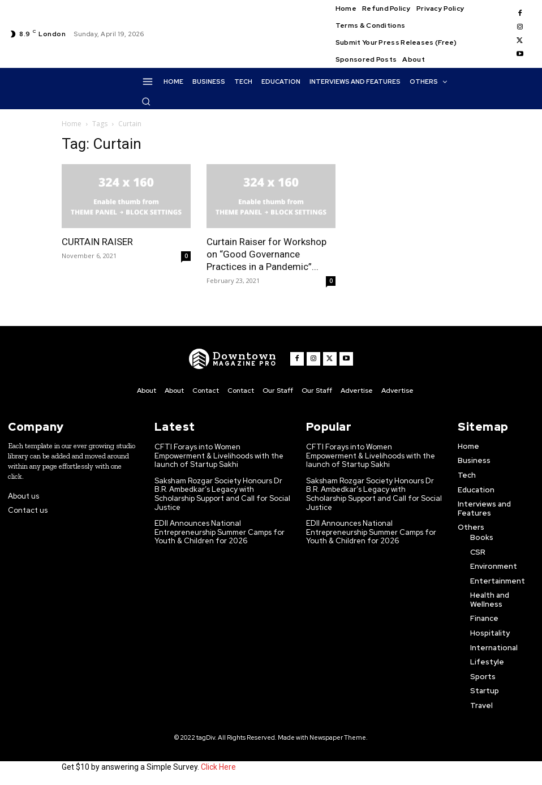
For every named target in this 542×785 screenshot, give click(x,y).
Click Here (218, 766)
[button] (145, 101)
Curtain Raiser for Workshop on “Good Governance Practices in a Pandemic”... (266, 254)
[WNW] (233, 359)
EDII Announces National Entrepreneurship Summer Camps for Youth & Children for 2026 (219, 532)
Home (71, 123)
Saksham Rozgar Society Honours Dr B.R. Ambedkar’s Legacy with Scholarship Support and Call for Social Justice (222, 494)
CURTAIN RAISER (97, 241)
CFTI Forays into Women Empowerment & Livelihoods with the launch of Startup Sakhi (218, 455)
